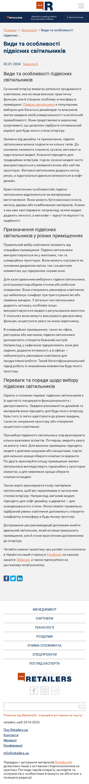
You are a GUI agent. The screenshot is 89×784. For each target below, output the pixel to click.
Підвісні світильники (39, 104)
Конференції (13, 745)
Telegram (23, 560)
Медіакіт (10, 740)
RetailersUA (63, 762)
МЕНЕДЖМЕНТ (44, 609)
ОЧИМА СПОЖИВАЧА (44, 645)
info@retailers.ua (16, 753)
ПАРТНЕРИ (44, 618)
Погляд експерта (44, 663)
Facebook (54, 554)
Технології (29, 30)
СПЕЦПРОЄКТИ (45, 654)
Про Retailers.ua (16, 730)
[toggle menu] (81, 6)
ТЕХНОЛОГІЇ (44, 627)
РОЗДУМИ (44, 636)
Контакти (11, 735)
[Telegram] (55, 691)
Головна (10, 30)
